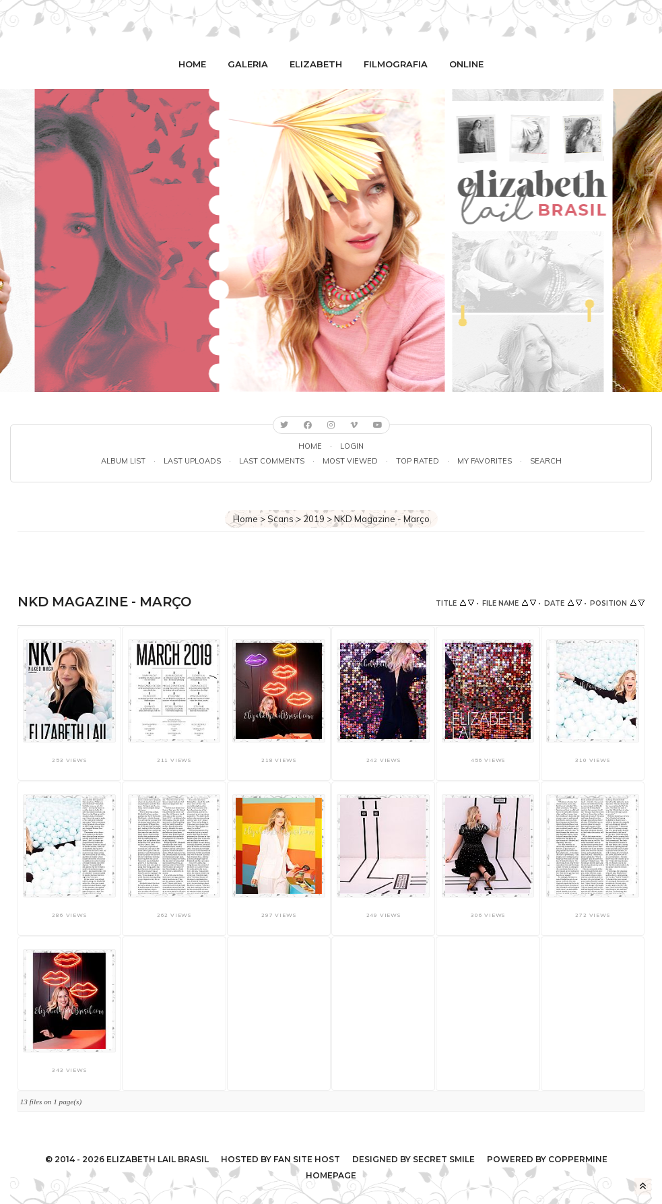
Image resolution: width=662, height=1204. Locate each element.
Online (466, 64)
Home (192, 64)
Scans (280, 518)
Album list (123, 461)
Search (546, 461)
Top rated (417, 461)
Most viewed (350, 461)
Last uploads (192, 461)
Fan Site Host (306, 1159)
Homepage (331, 1175)
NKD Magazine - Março (382, 518)
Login (352, 446)
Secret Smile (444, 1159)
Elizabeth (316, 64)
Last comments (271, 461)
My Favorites (484, 461)
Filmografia (396, 64)
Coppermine (577, 1159)
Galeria (248, 64)
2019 (314, 518)
